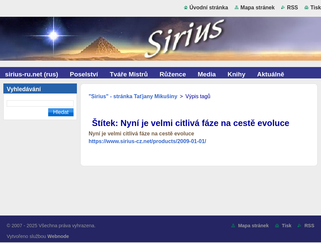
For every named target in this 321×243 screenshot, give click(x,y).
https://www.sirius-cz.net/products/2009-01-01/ (147, 141)
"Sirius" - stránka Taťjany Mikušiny (133, 96)
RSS (292, 7)
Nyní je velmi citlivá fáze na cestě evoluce (141, 133)
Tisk (315, 7)
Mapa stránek (257, 7)
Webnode (58, 236)
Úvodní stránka (209, 7)
